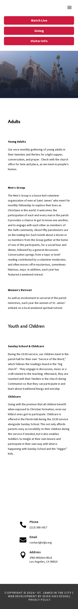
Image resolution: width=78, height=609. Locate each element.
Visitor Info (39, 41)
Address (35, 552)
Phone (34, 522)
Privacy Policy (39, 600)
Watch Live (39, 20)
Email (33, 537)
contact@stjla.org (41, 542)
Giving (39, 31)
